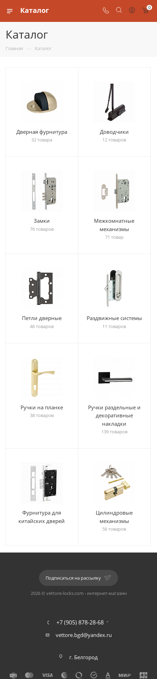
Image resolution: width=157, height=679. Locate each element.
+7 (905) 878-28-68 (80, 622)
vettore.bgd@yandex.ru (84, 634)
